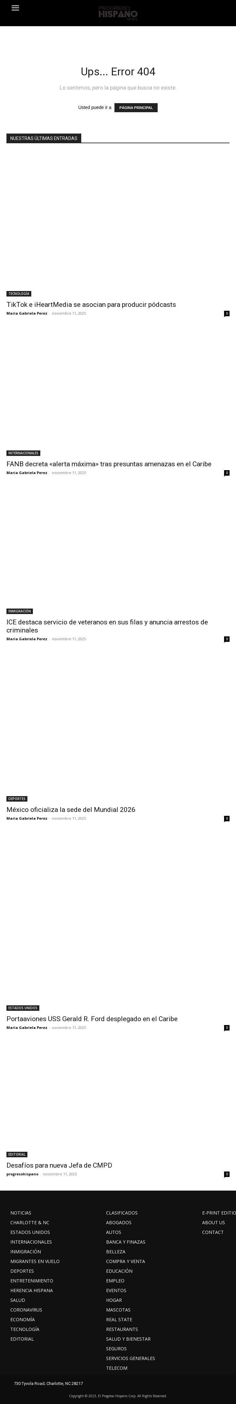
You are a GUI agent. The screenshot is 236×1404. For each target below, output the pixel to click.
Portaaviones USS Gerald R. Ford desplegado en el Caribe (92, 1019)
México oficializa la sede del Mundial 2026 (70, 810)
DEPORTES (16, 798)
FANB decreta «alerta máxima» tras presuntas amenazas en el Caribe (108, 464)
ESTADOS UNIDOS (22, 1008)
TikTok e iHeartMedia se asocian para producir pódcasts (91, 304)
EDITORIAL (16, 1154)
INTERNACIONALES (23, 453)
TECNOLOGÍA (18, 293)
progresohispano (22, 1174)
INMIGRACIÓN (19, 611)
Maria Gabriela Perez (26, 313)
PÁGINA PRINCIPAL (136, 108)
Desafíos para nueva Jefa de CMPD (59, 1165)
